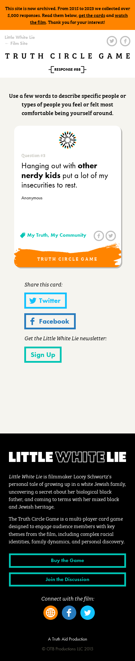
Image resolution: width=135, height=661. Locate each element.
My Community (68, 235)
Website (50, 612)
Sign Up (43, 354)
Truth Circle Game (67, 55)
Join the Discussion (67, 579)
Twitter (112, 41)
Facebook (125, 41)
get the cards (92, 15)
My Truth (37, 235)
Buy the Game (67, 560)
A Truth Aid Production (67, 639)
